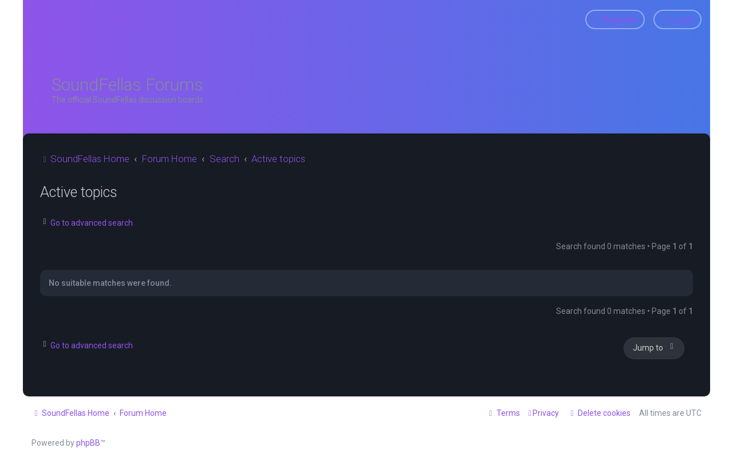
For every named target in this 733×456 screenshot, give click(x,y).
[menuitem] (118, 18)
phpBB (88, 442)
